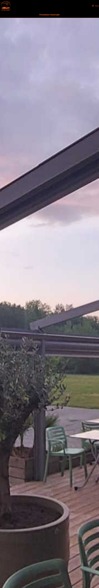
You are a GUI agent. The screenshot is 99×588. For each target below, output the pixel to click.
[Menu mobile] (95, 6)
